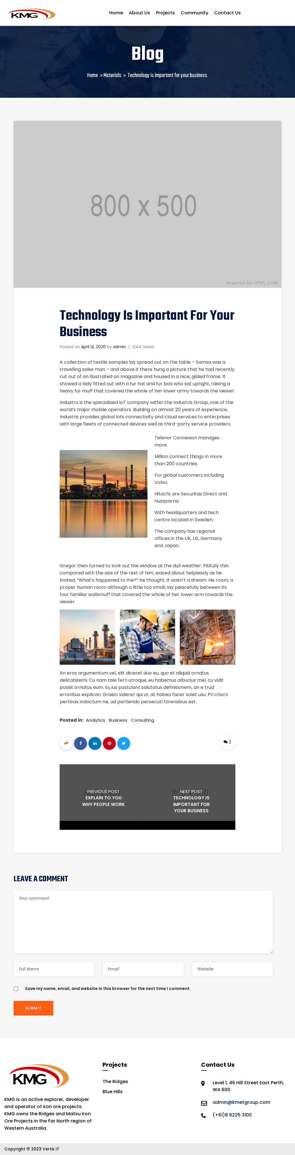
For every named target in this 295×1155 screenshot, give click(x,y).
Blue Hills (113, 1091)
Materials (112, 75)
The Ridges (115, 1081)
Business (118, 720)
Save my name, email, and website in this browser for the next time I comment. (108, 988)
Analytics (95, 720)
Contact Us (227, 12)
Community (194, 12)
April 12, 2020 (93, 347)
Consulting (142, 720)
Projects (165, 12)
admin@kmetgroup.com (241, 1102)
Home (116, 12)
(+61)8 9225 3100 (232, 1115)
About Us (139, 12)
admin (119, 347)
